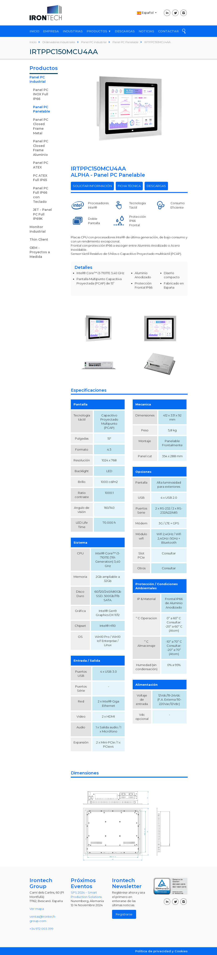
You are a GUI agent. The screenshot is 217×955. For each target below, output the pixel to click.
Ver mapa (37, 909)
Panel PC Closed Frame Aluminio (40, 148)
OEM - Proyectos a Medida (40, 252)
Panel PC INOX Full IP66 (40, 94)
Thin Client (39, 239)
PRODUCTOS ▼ (99, 31)
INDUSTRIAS (73, 31)
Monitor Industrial (38, 229)
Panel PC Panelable (41, 109)
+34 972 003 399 (41, 928)
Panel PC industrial (38, 79)
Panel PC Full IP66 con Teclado (40, 195)
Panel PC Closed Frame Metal (40, 126)
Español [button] (145, 12)
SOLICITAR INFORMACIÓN (92, 186)
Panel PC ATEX (40, 165)
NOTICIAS (146, 31)
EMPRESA (51, 31)
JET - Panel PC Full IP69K (42, 214)
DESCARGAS (125, 31)
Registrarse (124, 914)
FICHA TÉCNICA (129, 186)
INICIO (34, 31)
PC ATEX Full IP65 (40, 177)
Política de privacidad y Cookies (161, 951)
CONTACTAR (168, 31)
